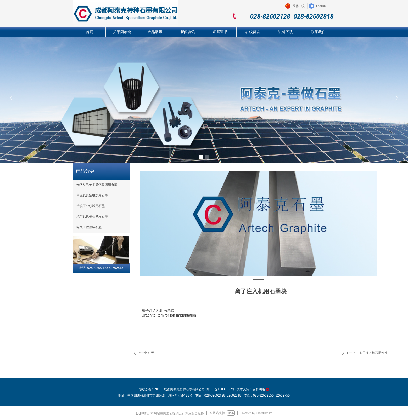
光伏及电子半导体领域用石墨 (96, 184)
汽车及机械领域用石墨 (92, 216)
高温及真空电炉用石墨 (92, 195)
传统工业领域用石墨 (90, 206)
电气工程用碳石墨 (89, 227)
